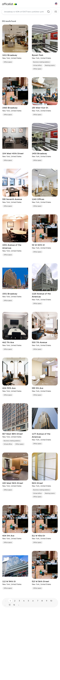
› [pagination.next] (18, 605)
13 (9, 605)
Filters (56, 11)
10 (51, 601)
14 (14, 605)
